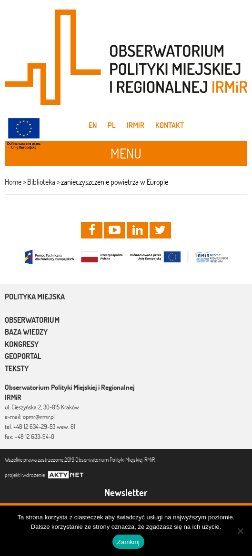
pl (112, 125)
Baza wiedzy (26, 332)
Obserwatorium (32, 320)
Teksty (17, 368)
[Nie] (240, 531)
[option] (126, 257)
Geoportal (23, 356)
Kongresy (22, 344)
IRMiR (135, 125)
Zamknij (128, 542)
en (93, 125)
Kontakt (169, 125)
